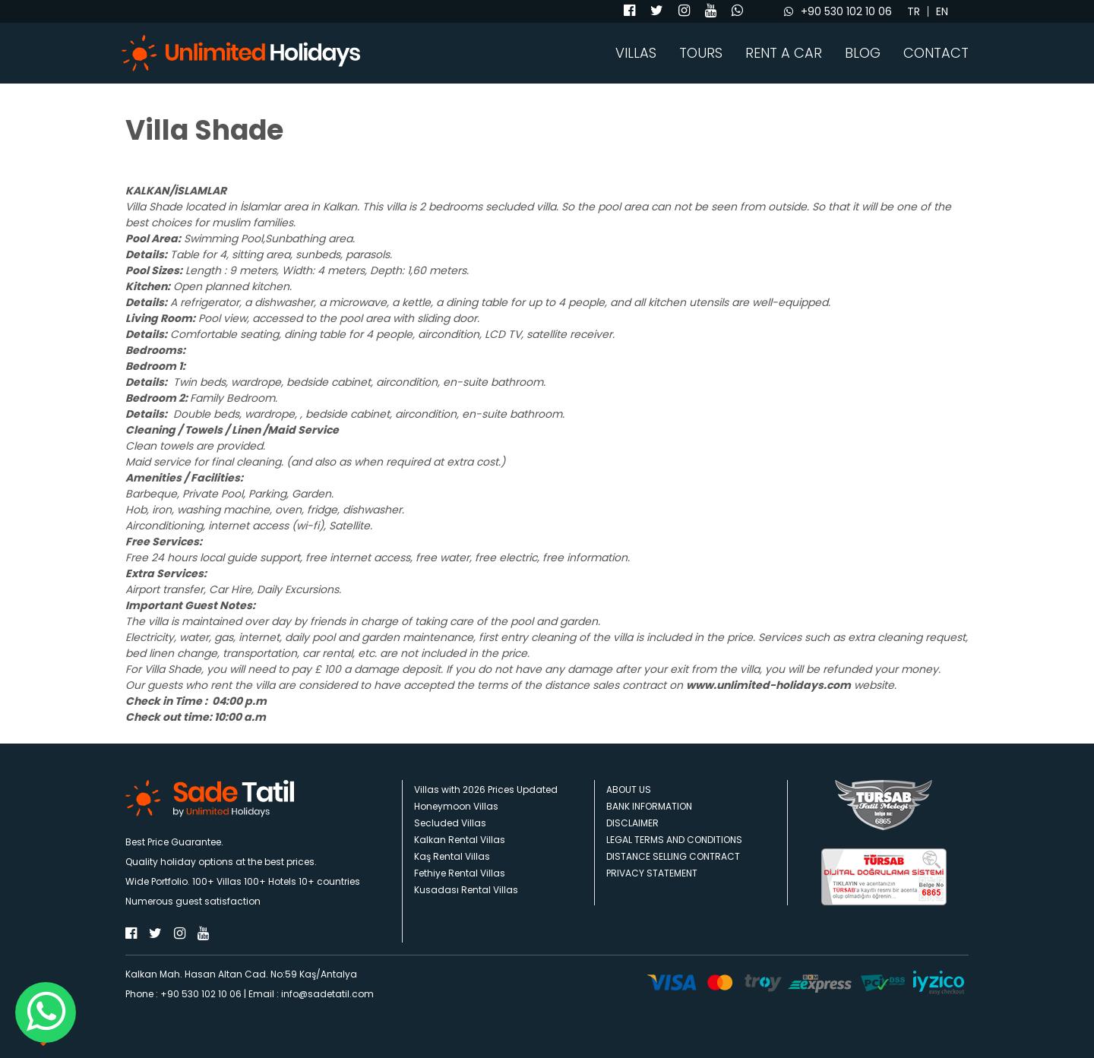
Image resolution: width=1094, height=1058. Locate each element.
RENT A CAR (783, 53)
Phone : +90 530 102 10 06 (183, 993)
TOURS (700, 53)
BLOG (863, 53)
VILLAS (635, 53)
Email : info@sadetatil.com (311, 993)
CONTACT (936, 53)
